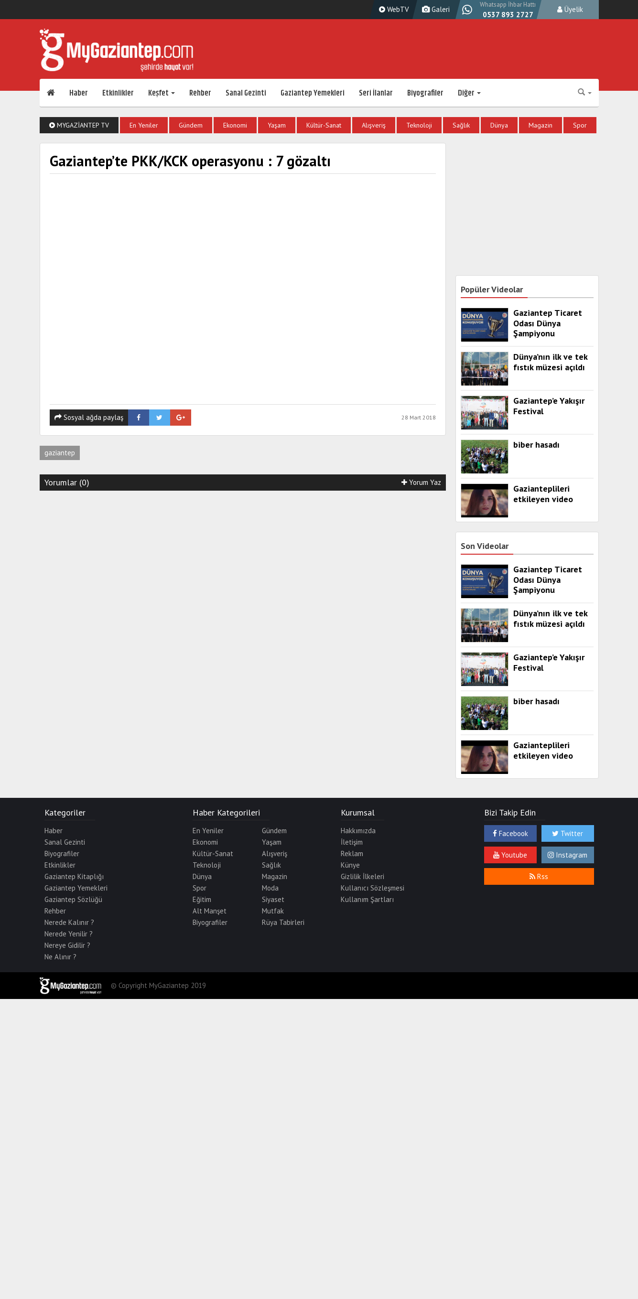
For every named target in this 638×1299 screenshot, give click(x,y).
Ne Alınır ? (60, 956)
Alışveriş (374, 125)
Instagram (567, 854)
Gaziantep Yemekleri (313, 93)
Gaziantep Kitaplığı (74, 876)
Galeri (435, 9)
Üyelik (570, 9)
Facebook (510, 833)
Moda (270, 887)
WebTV (393, 9)
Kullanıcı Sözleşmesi (372, 887)
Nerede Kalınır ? (69, 922)
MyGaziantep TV (79, 125)
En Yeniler (144, 125)
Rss (539, 876)
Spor (580, 125)
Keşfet (161, 93)
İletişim (352, 842)
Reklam (352, 853)
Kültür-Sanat (323, 125)
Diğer (469, 93)
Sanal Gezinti (246, 93)
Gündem (191, 125)
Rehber (200, 93)
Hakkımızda (358, 830)
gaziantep (59, 452)
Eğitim (202, 899)
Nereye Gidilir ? (67, 945)
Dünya (499, 125)
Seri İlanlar (376, 93)
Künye (350, 865)
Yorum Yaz (421, 482)
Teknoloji (419, 125)
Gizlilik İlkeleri (362, 876)
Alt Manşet (210, 910)
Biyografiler (425, 93)
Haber (78, 93)
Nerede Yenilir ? (68, 933)
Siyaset (273, 899)
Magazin (540, 125)
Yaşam (277, 125)
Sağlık (461, 125)
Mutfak (273, 910)
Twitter (567, 833)
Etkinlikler (118, 93)
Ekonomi (235, 125)
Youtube (510, 854)
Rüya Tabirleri (283, 922)
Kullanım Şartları (367, 899)
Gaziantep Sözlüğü (73, 899)
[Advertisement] (527, 202)
